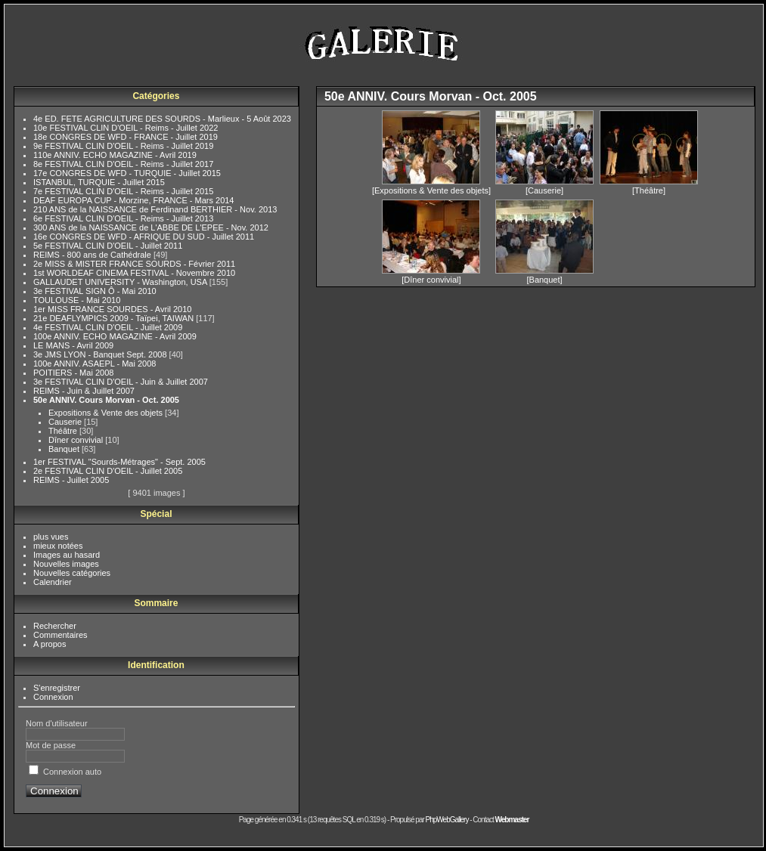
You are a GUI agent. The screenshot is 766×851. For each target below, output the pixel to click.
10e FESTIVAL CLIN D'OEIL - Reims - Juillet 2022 (125, 127)
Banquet (65, 448)
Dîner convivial (76, 439)
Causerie (66, 421)
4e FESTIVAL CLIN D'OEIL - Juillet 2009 (107, 327)
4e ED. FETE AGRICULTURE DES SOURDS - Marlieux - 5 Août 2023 (162, 118)
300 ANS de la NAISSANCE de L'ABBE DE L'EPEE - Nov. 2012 (150, 227)
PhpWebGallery (447, 819)
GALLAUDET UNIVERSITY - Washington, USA (121, 281)
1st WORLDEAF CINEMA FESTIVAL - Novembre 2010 (134, 272)
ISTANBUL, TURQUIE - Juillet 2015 (99, 182)
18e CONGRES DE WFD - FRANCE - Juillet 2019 (125, 136)
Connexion (53, 696)
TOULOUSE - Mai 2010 (76, 300)
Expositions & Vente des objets (106, 412)
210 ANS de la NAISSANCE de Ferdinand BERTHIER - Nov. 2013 (155, 209)
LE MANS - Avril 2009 (73, 345)
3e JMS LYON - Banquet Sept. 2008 (101, 354)
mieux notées (57, 545)
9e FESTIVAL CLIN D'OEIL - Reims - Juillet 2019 (123, 145)
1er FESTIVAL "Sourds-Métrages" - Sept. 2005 (119, 461)
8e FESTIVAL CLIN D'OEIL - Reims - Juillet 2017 (123, 164)
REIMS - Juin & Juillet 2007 (84, 390)
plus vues (50, 536)
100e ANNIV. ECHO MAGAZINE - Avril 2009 (115, 336)
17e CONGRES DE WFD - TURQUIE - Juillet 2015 (127, 173)
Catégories (155, 96)
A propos (49, 643)
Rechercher (54, 625)
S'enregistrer (56, 687)
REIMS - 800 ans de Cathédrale (93, 254)
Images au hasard (66, 554)
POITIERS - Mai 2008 (73, 372)
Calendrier (52, 581)
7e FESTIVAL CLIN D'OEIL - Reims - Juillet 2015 (123, 191)
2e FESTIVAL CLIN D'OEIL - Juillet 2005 (107, 470)
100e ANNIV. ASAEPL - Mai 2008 (94, 363)
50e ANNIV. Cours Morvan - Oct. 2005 (106, 399)
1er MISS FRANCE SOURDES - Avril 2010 (112, 309)
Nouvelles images (66, 563)
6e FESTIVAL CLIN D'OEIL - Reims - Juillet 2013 (123, 218)
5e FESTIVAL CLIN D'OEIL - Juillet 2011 (107, 245)
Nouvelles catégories (71, 572)
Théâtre (63, 430)
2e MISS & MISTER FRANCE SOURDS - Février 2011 (134, 263)
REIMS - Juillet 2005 (71, 479)
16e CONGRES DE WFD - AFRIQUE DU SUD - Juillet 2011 (143, 236)
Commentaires (60, 634)
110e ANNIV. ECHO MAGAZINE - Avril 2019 (115, 154)
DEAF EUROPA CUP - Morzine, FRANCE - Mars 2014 (133, 200)
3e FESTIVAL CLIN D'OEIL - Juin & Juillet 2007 (120, 381)
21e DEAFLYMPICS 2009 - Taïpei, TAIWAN (114, 318)
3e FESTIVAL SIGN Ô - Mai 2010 (95, 291)
